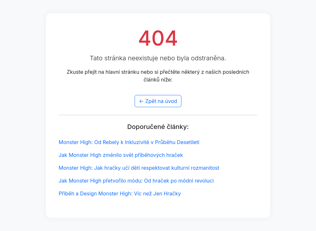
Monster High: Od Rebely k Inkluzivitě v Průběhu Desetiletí (129, 142)
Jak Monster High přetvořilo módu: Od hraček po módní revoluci (136, 180)
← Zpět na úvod (158, 101)
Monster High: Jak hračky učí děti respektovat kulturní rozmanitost (139, 168)
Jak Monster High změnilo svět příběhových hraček (121, 155)
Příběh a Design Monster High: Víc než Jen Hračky (120, 193)
